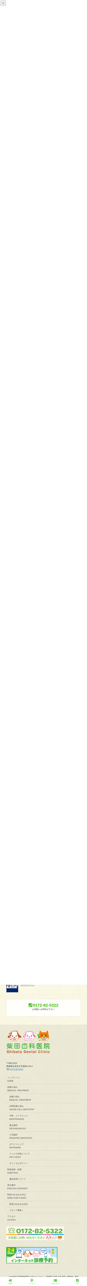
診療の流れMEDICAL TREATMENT (18, 1089)
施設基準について (17, 1179)
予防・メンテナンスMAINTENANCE (18, 1117)
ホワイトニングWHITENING (16, 1146)
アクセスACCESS (11, 1218)
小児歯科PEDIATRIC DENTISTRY (20, 1136)
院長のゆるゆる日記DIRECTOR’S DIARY (17, 1196)
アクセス (32, 1281)
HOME (10, 1281)
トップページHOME (13, 1079)
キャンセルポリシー (18, 1163)
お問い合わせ (55, 1281)
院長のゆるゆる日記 (18, 1204)
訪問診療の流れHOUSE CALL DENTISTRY (21, 1108)
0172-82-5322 (17, 1069)
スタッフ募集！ (16, 1210)
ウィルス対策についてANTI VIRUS (19, 1155)
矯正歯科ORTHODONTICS (17, 1127)
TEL (77, 1281)
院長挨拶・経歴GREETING (14, 1171)
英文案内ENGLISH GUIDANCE (17, 1187)
